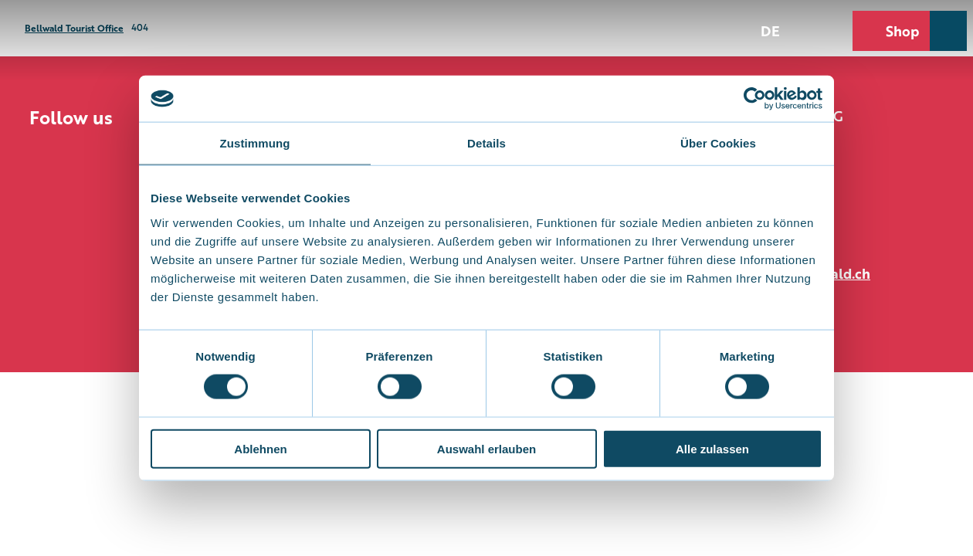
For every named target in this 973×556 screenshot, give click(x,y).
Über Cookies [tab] (718, 143)
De (770, 30)
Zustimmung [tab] (255, 143)
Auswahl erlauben (486, 448)
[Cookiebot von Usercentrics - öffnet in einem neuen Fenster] (754, 98)
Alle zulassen (712, 448)
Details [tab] (486, 143)
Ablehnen (260, 448)
